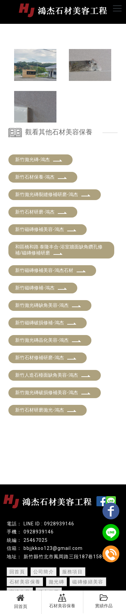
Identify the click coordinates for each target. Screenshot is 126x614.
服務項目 (72, 571)
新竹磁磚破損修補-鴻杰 (46, 322)
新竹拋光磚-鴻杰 (38, 159)
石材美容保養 (62, 601)
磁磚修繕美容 (87, 581)
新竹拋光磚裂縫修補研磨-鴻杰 (53, 194)
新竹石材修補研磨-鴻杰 (46, 357)
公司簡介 (43, 571)
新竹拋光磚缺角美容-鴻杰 (48, 305)
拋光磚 (56, 581)
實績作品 (104, 601)
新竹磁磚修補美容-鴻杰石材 (50, 270)
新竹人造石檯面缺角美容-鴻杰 (53, 375)
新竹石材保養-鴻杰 (41, 177)
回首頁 (21, 601)
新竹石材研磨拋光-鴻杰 (46, 410)
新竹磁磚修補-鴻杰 (41, 287)
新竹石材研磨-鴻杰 (41, 212)
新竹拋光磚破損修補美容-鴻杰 (53, 392)
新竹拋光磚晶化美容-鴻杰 (48, 340)
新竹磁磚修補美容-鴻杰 (46, 229)
